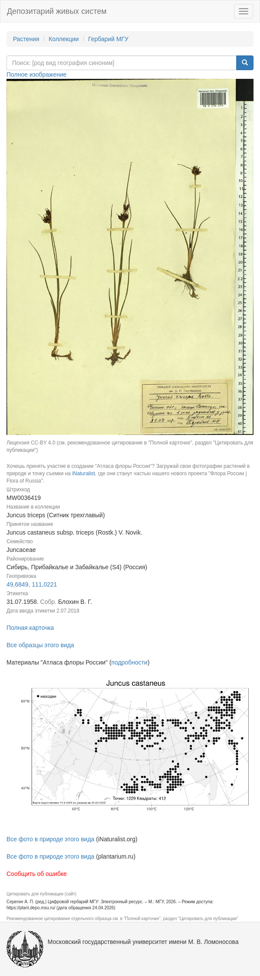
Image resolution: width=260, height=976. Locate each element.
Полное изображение (36, 74)
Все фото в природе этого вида (50, 839)
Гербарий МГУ (108, 39)
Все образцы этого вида (40, 645)
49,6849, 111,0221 (31, 584)
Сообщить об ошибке (36, 873)
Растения (26, 39)
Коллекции (64, 39)
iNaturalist (83, 473)
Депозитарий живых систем (56, 11)
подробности (129, 662)
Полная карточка (30, 627)
